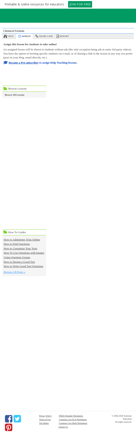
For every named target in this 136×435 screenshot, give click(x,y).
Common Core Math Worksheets (73, 423)
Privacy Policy (45, 416)
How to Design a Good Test (19, 261)
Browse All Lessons (14, 94)
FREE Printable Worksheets (71, 416)
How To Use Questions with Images (24, 252)
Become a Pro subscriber (23, 62)
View (11, 36)
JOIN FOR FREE (80, 4)
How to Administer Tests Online (22, 239)
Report (64, 36)
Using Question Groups (17, 257)
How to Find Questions (17, 244)
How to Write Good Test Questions (23, 266)
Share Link (46, 36)
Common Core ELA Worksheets (73, 419)
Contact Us (63, 427)
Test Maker (44, 423)
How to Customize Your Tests (20, 248)
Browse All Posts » (14, 272)
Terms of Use (45, 419)
